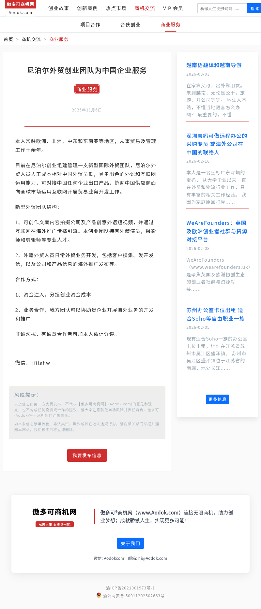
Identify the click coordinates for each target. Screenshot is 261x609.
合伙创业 (130, 24)
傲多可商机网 (54, 520)
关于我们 (130, 552)
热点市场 (116, 8)
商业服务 (172, 24)
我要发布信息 (87, 464)
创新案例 (87, 8)
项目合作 (88, 24)
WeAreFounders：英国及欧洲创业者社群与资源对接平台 (216, 231)
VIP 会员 (173, 8)
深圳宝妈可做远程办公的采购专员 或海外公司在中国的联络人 (216, 144)
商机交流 (144, 8)
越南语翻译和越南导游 (214, 65)
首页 (8, 39)
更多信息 (217, 399)
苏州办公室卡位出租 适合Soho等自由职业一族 (215, 314)
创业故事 (58, 8)
